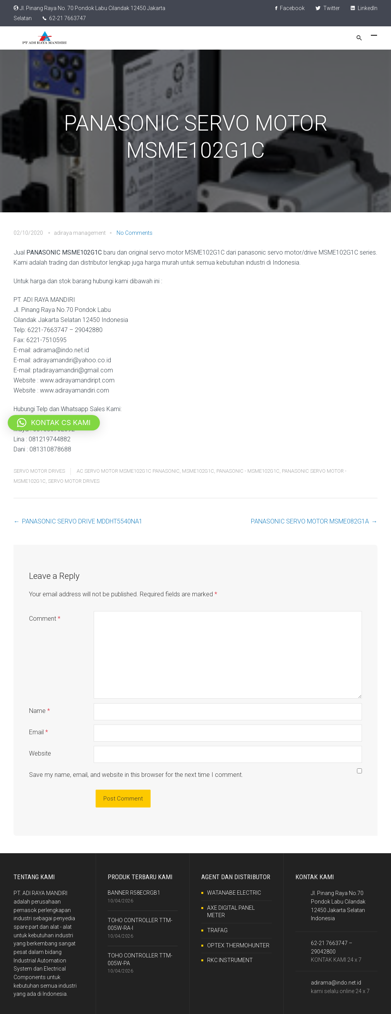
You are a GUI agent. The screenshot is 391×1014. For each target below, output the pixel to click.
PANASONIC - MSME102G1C (248, 471)
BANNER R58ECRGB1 (134, 893)
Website (40, 753)
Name (39, 710)
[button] (54, 422)
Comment (44, 618)
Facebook (290, 8)
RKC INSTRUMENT (230, 960)
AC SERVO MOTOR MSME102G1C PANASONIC (128, 471)
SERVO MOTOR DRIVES (39, 471)
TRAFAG (217, 930)
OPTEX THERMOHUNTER (238, 945)
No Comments (135, 233)
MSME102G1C (198, 471)
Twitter (328, 8)
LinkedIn (364, 8)
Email (38, 732)
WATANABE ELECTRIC (234, 893)
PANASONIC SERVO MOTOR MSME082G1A (310, 521)
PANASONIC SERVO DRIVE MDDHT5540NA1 (82, 521)
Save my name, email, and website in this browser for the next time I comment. (136, 774)
